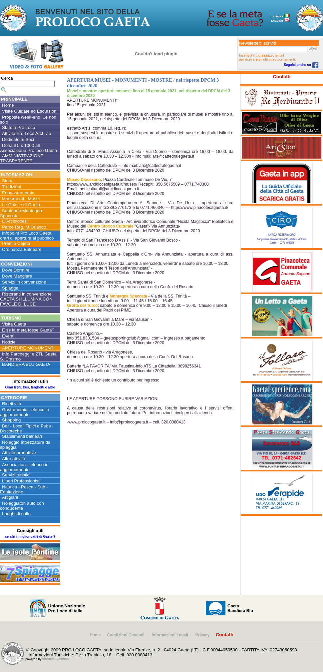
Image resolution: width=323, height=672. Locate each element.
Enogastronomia (18, 192)
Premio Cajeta (16, 243)
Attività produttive (19, 452)
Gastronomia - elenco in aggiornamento (24, 412)
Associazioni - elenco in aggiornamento (24, 467)
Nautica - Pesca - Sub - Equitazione (24, 489)
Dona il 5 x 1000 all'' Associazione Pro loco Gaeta (28, 148)
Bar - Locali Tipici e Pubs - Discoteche (27, 428)
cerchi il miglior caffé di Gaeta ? (30, 536)
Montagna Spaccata (128, 296)
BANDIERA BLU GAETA (26, 364)
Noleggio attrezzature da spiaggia (25, 445)
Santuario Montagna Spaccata (21, 213)
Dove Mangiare (17, 276)
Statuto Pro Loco (18, 127)
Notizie (9, 341)
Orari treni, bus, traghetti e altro (30, 387)
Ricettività (11, 403)
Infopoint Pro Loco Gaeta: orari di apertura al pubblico (27, 236)
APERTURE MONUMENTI (28, 347)
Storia (8, 180)
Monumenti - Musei (21, 198)
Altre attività (13, 458)
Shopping (11, 419)
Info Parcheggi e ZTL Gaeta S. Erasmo (28, 356)
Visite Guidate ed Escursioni (29, 111)
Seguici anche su (301, 65)
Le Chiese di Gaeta (21, 204)
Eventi (8, 336)
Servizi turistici (16, 474)
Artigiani (10, 497)
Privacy (202, 635)
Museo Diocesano (84, 179)
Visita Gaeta (14, 324)
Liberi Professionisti (21, 480)
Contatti (282, 76)
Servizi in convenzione (24, 282)
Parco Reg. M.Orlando (24, 227)
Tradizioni (11, 186)
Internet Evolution (55, 659)
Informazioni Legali (170, 635)
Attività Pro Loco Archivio (26, 133)
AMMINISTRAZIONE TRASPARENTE (21, 158)
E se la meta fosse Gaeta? (28, 330)
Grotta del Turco (82, 305)
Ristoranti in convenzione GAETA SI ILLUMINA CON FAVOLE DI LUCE (26, 299)
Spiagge (10, 288)
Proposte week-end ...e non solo (28, 120)
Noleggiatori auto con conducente (22, 506)
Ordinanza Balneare (22, 249)
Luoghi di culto (16, 513)
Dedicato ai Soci (18, 139)
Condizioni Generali (126, 635)
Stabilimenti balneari (22, 436)
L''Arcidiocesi (15, 221)
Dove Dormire (15, 270)
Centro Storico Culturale (110, 226)
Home (8, 105)
